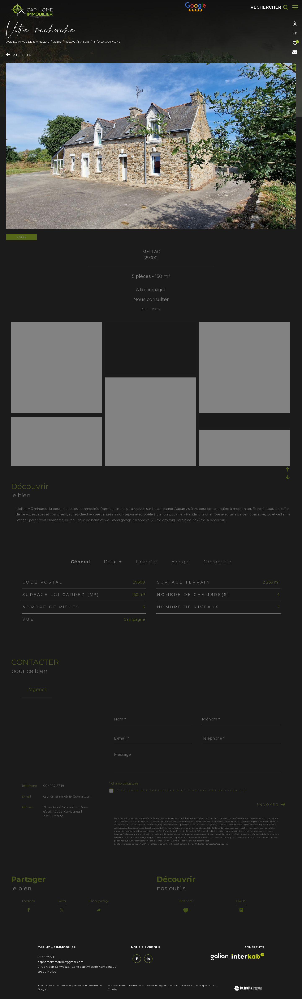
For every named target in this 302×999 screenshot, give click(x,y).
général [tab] (80, 562)
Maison (83, 41)
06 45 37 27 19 (53, 786)
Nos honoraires (117, 988)
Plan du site (136, 988)
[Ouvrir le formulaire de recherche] (267, 7)
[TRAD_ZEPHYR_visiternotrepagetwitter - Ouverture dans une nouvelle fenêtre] (147, 960)
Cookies (112, 992)
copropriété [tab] (217, 562)
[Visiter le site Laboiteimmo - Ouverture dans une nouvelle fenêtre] (248, 991)
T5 (93, 41)
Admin (174, 988)
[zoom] (56, 325)
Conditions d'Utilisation (193, 844)
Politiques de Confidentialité (163, 844)
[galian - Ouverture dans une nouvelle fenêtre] (219, 959)
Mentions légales (157, 988)
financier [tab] (146, 562)
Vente (56, 41)
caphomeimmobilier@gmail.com (67, 796)
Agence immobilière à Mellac (27, 41)
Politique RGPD (205, 988)
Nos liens (187, 988)
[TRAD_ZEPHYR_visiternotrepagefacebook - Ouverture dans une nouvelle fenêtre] (135, 960)
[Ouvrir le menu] (295, 7)
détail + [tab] (113, 562)
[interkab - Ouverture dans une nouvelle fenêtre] (248, 959)
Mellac (69, 41)
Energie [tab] (180, 562)
